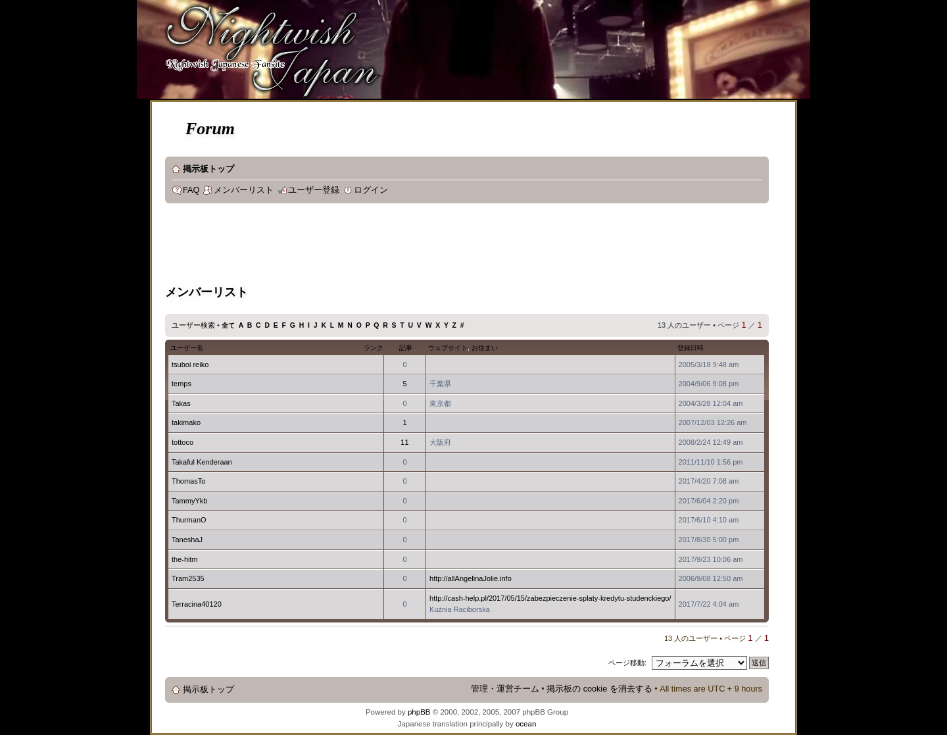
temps (181, 384)
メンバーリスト (244, 190)
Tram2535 (188, 578)
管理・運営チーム (505, 689)
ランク (373, 347)
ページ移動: (627, 663)
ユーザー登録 (313, 190)
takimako (186, 422)
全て (228, 325)
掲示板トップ (208, 169)
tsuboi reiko (190, 364)
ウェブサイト (448, 347)
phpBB (419, 712)
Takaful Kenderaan (202, 462)
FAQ (191, 190)
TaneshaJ (187, 540)
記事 (405, 347)
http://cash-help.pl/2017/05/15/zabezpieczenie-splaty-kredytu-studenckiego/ (550, 598)
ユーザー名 (186, 347)
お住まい (485, 347)
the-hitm (185, 559)
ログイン (371, 190)
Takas (181, 403)
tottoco (182, 442)
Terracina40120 (197, 604)
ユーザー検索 (193, 325)
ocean (526, 724)
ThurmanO (189, 520)
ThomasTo (188, 481)
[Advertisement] (404, 246)
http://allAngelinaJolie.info (470, 578)
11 (404, 442)
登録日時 (690, 347)
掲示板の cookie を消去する (599, 689)
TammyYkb (189, 501)
